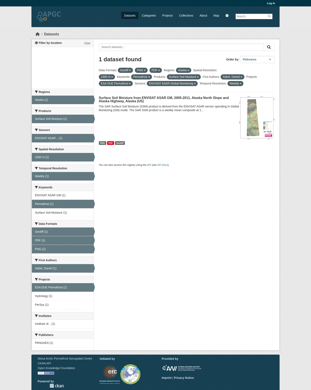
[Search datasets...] (181, 47)
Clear (87, 43)
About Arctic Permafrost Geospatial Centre (65, 358)
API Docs (162, 165)
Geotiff (119, 143)
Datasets (129, 15)
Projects (167, 15)
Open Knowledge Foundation (56, 368)
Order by (232, 59)
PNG (102, 143)
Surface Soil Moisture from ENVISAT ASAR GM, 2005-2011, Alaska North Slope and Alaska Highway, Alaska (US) (164, 99)
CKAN (57, 386)
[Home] (38, 34)
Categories (149, 15)
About (203, 15)
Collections (186, 15)
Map (216, 15)
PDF (111, 143)
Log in (271, 3)
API (149, 165)
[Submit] (269, 47)
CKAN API (44, 363)
